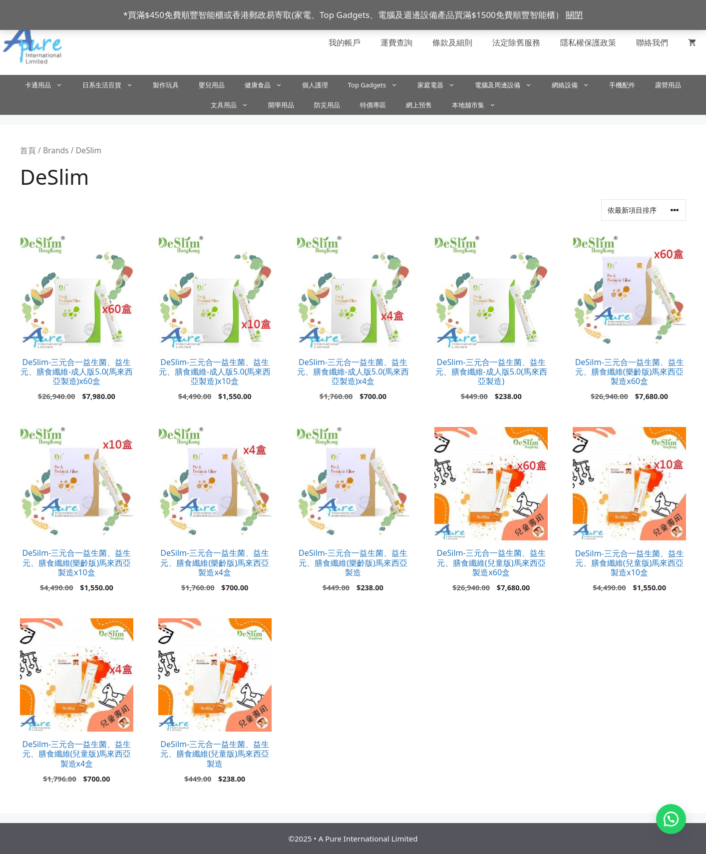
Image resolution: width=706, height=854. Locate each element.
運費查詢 (396, 42)
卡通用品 (48, 85)
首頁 (28, 150)
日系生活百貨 (112, 85)
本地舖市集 (479, 105)
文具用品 (234, 105)
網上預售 (419, 104)
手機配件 (622, 84)
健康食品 (268, 85)
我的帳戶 (344, 42)
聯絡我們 (652, 42)
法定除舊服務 (516, 42)
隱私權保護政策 (588, 42)
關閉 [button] (574, 14)
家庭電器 (441, 85)
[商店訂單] (643, 210)
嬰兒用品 (212, 84)
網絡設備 (575, 85)
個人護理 (315, 84)
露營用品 (668, 84)
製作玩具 (166, 84)
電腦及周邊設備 (508, 85)
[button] (671, 819)
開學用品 (281, 104)
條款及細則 (452, 42)
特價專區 (373, 104)
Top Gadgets (378, 85)
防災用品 (327, 104)
